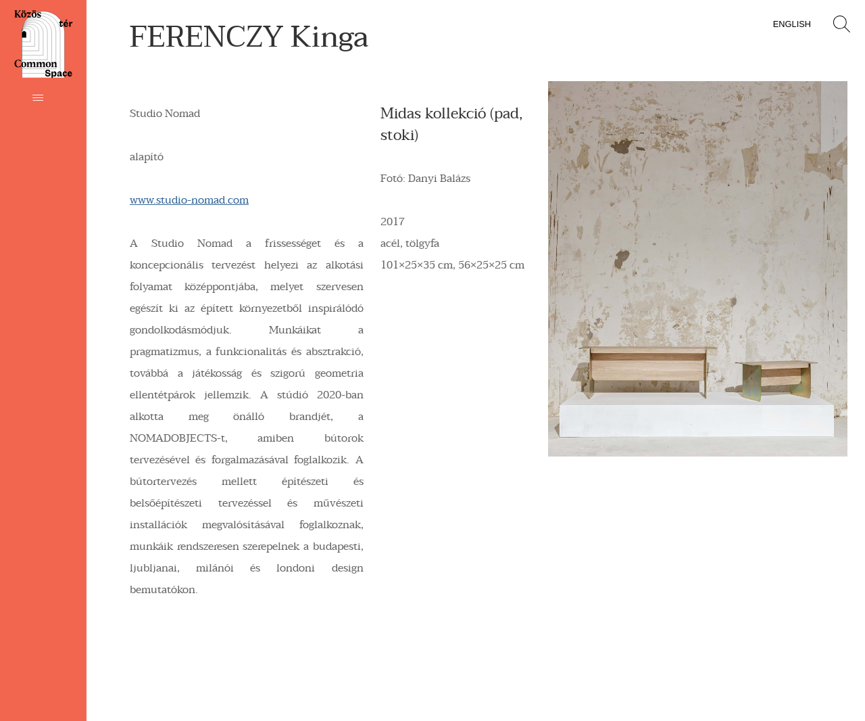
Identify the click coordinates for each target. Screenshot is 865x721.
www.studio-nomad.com (189, 200)
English (792, 24)
